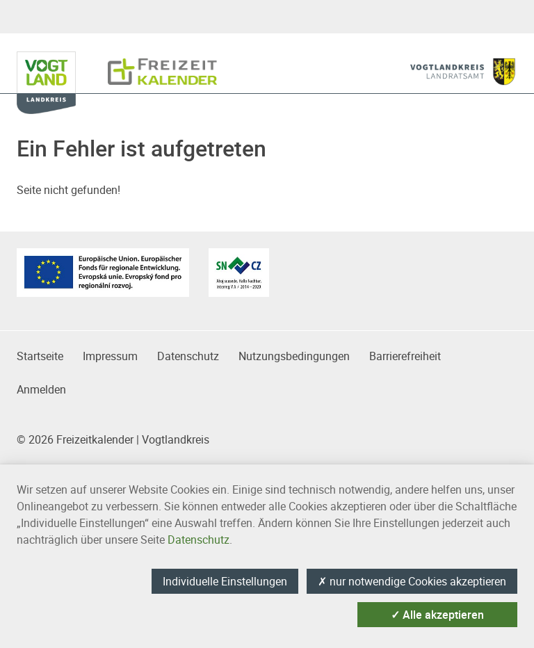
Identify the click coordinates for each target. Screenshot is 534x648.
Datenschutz (188, 356)
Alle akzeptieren (437, 614)
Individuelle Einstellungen (225, 581)
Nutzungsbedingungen (294, 356)
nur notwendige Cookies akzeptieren (412, 581)
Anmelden (41, 389)
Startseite (40, 356)
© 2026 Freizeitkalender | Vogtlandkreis (113, 439)
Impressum (110, 356)
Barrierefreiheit (405, 356)
